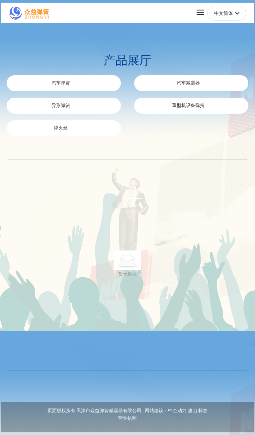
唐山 (192, 410)
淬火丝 (61, 128)
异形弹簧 (60, 105)
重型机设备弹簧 (188, 105)
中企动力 (177, 410)
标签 (203, 410)
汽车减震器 (188, 83)
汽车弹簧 (60, 83)
